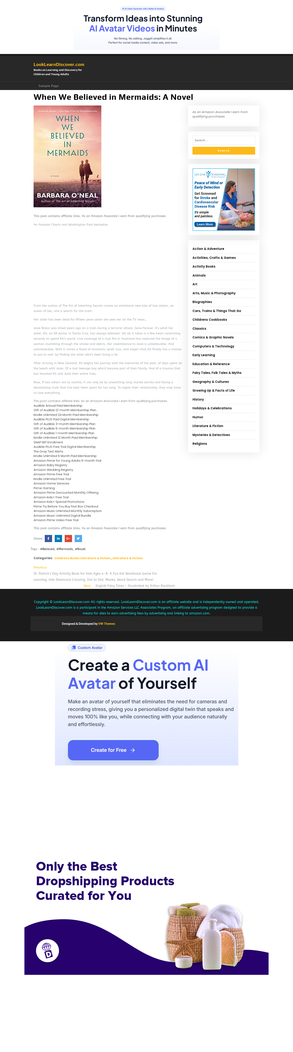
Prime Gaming (44, 488)
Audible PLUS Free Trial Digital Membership (65, 447)
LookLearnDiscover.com (59, 64)
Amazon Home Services (51, 483)
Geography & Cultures (210, 382)
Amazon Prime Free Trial (51, 474)
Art (194, 284)
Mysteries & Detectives (211, 435)
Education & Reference (211, 364)
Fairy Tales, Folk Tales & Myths (217, 373)
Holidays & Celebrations (212, 408)
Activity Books (203, 266)
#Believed (47, 549)
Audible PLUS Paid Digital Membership (61, 419)
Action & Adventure (208, 249)
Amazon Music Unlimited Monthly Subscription (68, 511)
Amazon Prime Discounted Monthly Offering (66, 492)
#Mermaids (64, 549)
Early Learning (203, 355)
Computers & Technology (213, 346)
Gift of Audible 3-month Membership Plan (64, 424)
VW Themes (106, 623)
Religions (199, 443)
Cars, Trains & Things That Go (216, 311)
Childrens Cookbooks (209, 319)
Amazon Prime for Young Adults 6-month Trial (67, 460)
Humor (197, 417)
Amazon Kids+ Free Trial (51, 497)
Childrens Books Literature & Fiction (82, 558)
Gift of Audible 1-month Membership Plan (64, 433)
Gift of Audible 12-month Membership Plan (65, 410)
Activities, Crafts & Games (214, 258)
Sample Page (49, 86)
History (198, 399)
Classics (199, 328)
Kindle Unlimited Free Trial (52, 479)
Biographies (202, 302)
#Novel (80, 549)
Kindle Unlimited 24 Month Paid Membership (66, 415)
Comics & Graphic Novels (213, 337)
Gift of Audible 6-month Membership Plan (64, 428)
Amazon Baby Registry (50, 465)
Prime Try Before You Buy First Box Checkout (66, 506)
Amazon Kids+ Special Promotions (59, 502)
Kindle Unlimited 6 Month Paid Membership (65, 456)
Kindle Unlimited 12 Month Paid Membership (65, 437)
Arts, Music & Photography (214, 293)
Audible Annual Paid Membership (58, 405)
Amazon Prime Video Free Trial (56, 520)
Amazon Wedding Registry (53, 470)
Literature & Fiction (128, 558)
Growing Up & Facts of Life (213, 390)
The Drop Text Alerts (48, 451)
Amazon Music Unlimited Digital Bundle (62, 515)
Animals (199, 275)
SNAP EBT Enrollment (48, 442)
